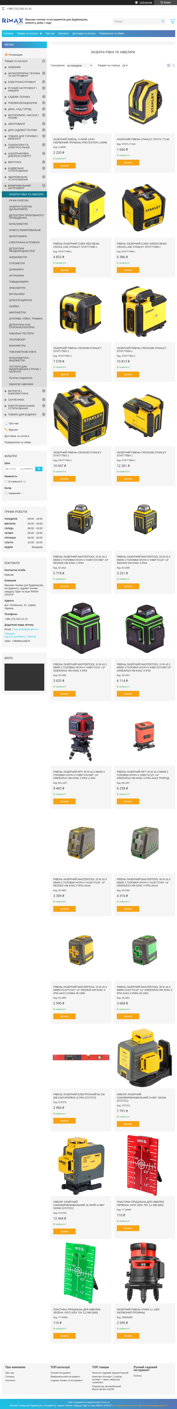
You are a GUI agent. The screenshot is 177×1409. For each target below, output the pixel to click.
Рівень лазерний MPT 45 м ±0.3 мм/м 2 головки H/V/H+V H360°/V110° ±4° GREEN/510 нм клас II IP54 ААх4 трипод (143, 775)
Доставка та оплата (84, 33)
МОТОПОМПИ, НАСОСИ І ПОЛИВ (23, 116)
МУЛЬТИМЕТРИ (18, 224)
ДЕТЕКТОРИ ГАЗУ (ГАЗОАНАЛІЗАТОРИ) (21, 326)
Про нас (50, 33)
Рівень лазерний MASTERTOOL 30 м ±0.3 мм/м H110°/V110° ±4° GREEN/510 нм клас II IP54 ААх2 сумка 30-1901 (144, 990)
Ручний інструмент (61, 1372)
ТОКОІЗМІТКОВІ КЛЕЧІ (22, 351)
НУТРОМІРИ (16, 275)
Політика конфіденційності (154, 1405)
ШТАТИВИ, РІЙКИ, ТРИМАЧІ (25, 318)
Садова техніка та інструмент (67, 1380)
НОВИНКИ (14, 67)
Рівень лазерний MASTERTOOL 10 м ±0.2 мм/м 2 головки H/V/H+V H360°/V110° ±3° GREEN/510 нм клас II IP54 (80, 667)
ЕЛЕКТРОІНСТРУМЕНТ (22, 82)
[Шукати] (163, 21)
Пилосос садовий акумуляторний (110, 1372)
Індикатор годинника (21, 384)
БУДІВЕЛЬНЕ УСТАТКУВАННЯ (18, 169)
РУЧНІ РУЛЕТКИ (19, 200)
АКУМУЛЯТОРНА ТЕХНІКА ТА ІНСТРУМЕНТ (24, 74)
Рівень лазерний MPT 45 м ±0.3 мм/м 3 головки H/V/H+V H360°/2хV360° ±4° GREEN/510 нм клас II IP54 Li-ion (79, 775)
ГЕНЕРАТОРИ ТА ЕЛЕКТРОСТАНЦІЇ (19, 146)
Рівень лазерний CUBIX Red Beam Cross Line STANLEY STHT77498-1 (76, 245)
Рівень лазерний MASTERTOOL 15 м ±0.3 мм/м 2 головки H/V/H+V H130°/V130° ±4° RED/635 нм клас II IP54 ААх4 (80, 882)
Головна (8, 33)
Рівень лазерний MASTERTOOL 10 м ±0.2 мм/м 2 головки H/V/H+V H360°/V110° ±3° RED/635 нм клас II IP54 (143, 559)
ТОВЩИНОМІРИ (18, 281)
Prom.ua (105, 1402)
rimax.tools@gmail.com (25, 629)
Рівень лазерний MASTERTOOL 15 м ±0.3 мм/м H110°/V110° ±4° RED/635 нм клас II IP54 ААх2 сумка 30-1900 (80, 990)
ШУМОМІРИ (16, 269)
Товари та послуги (27, 33)
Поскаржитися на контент (126, 1405)
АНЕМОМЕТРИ (18, 257)
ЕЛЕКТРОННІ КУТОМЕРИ (24, 242)
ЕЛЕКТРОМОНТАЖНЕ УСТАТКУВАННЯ (21, 407)
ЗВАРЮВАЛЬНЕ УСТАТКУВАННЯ (18, 178)
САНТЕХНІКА (16, 399)
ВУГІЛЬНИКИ (17, 294)
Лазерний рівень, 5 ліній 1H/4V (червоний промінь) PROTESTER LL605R (80, 141)
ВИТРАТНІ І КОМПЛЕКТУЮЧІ (18, 392)
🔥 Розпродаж (13, 54)
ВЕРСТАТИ (14, 162)
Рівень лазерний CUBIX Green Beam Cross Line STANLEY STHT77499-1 (142, 245)
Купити (65, 165)
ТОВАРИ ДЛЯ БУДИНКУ (22, 414)
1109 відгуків (145, 2)
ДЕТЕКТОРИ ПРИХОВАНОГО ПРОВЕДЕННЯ (26, 216)
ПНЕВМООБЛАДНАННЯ (22, 103)
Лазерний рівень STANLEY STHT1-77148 (143, 139)
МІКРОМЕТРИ (17, 312)
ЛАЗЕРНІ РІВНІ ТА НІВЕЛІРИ (26, 194)
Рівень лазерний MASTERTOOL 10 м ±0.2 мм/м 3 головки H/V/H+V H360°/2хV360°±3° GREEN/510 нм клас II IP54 (144, 667)
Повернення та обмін (111, 33)
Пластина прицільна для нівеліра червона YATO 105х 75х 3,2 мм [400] (140, 1203)
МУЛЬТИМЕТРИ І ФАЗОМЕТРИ (19, 359)
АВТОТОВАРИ (16, 123)
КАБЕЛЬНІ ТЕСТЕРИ (21, 333)
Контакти (63, 33)
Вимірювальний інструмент (65, 1376)
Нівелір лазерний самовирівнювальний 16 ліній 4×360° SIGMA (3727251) (79, 1205)
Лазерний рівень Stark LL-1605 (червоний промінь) (138, 1311)
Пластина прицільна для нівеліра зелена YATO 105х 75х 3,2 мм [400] (76, 1311)
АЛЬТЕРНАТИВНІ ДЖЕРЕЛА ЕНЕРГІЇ (19, 154)
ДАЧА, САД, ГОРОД (19, 109)
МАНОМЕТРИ (17, 345)
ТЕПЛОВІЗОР (17, 339)
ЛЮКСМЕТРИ (17, 287)
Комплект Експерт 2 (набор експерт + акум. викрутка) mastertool (107, 1379)
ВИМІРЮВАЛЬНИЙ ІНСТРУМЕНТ (19, 187)
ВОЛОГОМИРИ (18, 236)
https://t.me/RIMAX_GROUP (20, 636)
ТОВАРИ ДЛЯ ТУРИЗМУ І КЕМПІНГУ (23, 137)
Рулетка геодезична (20, 377)
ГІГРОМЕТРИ (17, 263)
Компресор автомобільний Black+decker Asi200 (106, 1388)
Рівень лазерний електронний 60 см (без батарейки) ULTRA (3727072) (79, 1096)
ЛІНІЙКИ (14, 306)
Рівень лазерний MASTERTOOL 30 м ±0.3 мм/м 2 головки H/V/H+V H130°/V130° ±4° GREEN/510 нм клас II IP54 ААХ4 (143, 882)
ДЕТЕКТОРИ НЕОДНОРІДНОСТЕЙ (22, 250)
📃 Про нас (12, 423)
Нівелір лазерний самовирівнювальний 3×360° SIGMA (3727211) (141, 1097)
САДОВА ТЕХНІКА (19, 96)
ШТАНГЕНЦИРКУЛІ (20, 300)
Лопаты (138, 1375)
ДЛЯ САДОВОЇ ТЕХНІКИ (22, 130)
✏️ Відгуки (11, 429)
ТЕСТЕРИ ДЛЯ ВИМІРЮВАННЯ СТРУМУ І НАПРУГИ (25, 369)
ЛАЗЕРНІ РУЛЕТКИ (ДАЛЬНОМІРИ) (20, 208)
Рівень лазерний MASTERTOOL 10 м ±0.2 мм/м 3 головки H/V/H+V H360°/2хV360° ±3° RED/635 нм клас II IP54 (81, 559)
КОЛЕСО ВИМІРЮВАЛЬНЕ (25, 230)
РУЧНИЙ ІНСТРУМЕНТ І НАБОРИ (22, 89)
